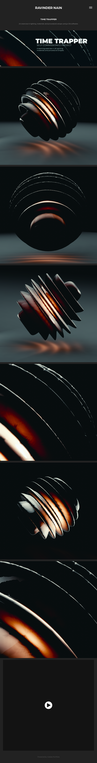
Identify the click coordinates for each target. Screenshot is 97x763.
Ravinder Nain (48, 7)
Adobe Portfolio (53, 757)
